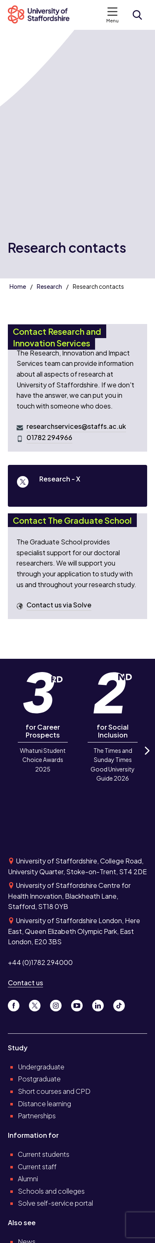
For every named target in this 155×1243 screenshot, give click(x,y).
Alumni (28, 1178)
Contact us (25, 982)
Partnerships (37, 1115)
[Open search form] (137, 15)
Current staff (37, 1166)
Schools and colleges (51, 1191)
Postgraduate (39, 1078)
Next (146, 758)
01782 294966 (49, 437)
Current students (43, 1154)
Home (18, 286)
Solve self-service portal (55, 1203)
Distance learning (44, 1103)
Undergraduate (41, 1066)
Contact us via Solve (58, 604)
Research (49, 286)
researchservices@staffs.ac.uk (76, 426)
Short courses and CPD (54, 1091)
